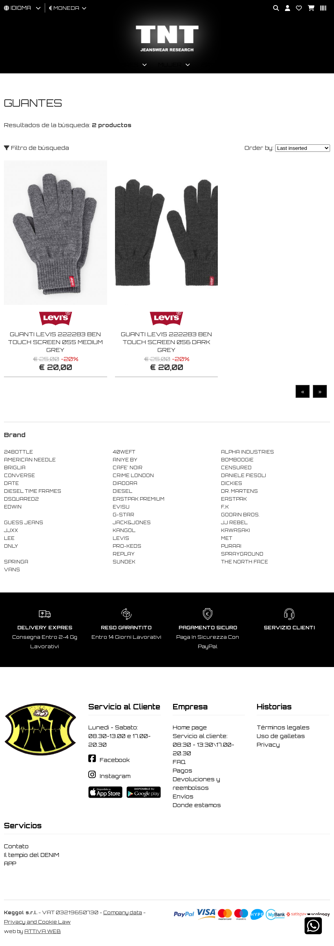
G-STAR (123, 515)
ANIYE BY (125, 460)
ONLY (11, 546)
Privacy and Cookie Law (37, 922)
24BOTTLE (18, 452)
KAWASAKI (235, 530)
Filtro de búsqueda (36, 147)
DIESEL (122, 491)
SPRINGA (16, 562)
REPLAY (124, 554)
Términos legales (283, 727)
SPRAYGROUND (242, 554)
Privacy (268, 745)
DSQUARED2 (21, 499)
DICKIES (231, 483)
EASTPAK (234, 499)
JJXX (11, 530)
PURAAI (231, 546)
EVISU (121, 507)
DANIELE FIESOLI (243, 475)
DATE (11, 483)
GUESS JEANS (23, 522)
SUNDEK (124, 562)
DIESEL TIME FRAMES (32, 491)
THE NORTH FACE (244, 562)
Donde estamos (197, 805)
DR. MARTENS (239, 491)
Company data (122, 912)
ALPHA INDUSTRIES (247, 452)
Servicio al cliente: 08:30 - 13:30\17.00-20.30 (203, 744)
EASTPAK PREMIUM (138, 499)
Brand (213, 64)
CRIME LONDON (133, 475)
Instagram (115, 776)
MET (226, 538)
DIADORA (125, 483)
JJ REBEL (234, 522)
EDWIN (13, 507)
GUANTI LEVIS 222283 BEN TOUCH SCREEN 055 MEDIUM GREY (55, 342)
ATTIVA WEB (42, 931)
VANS (12, 569)
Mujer (170, 64)
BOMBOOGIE (237, 460)
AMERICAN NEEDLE (30, 460)
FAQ (179, 762)
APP (10, 863)
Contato (16, 846)
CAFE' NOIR (127, 467)
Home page (190, 727)
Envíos (183, 796)
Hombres (122, 64)
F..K (225, 507)
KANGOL (124, 530)
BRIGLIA (15, 467)
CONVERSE (19, 475)
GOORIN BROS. (240, 515)
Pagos (182, 770)
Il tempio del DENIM (31, 855)
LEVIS (121, 538)
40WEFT (124, 452)
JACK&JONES (132, 522)
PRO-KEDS (127, 546)
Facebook (115, 760)
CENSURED (236, 467)
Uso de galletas (281, 736)
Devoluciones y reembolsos (196, 783)
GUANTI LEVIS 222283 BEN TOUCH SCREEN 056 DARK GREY (166, 342)
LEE (9, 538)
